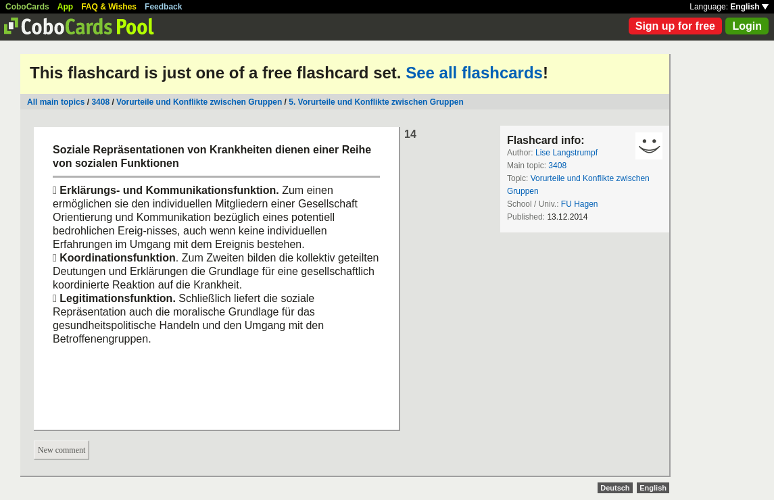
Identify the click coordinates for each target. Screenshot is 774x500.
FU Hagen (579, 204)
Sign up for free (675, 26)
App (65, 6)
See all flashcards (474, 73)
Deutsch (614, 488)
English (749, 6)
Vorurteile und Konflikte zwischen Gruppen (199, 102)
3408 (100, 102)
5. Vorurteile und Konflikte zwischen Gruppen (376, 102)
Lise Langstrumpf (566, 152)
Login (747, 26)
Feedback (163, 6)
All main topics (55, 102)
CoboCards (27, 6)
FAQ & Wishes (109, 6)
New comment (61, 450)
